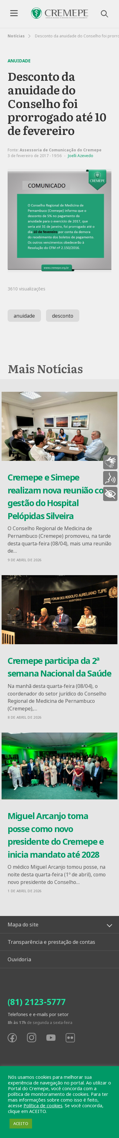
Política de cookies (43, 1105)
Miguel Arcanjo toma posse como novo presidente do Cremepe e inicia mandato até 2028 (56, 835)
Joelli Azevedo (80, 155)
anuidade (24, 315)
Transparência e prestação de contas (51, 941)
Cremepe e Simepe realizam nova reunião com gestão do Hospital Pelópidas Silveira (59, 496)
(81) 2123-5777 (37, 1002)
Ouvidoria (19, 959)
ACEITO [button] (20, 1123)
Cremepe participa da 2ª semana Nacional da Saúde (59, 667)
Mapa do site (23, 924)
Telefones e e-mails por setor (38, 1014)
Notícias (16, 36)
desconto (62, 315)
